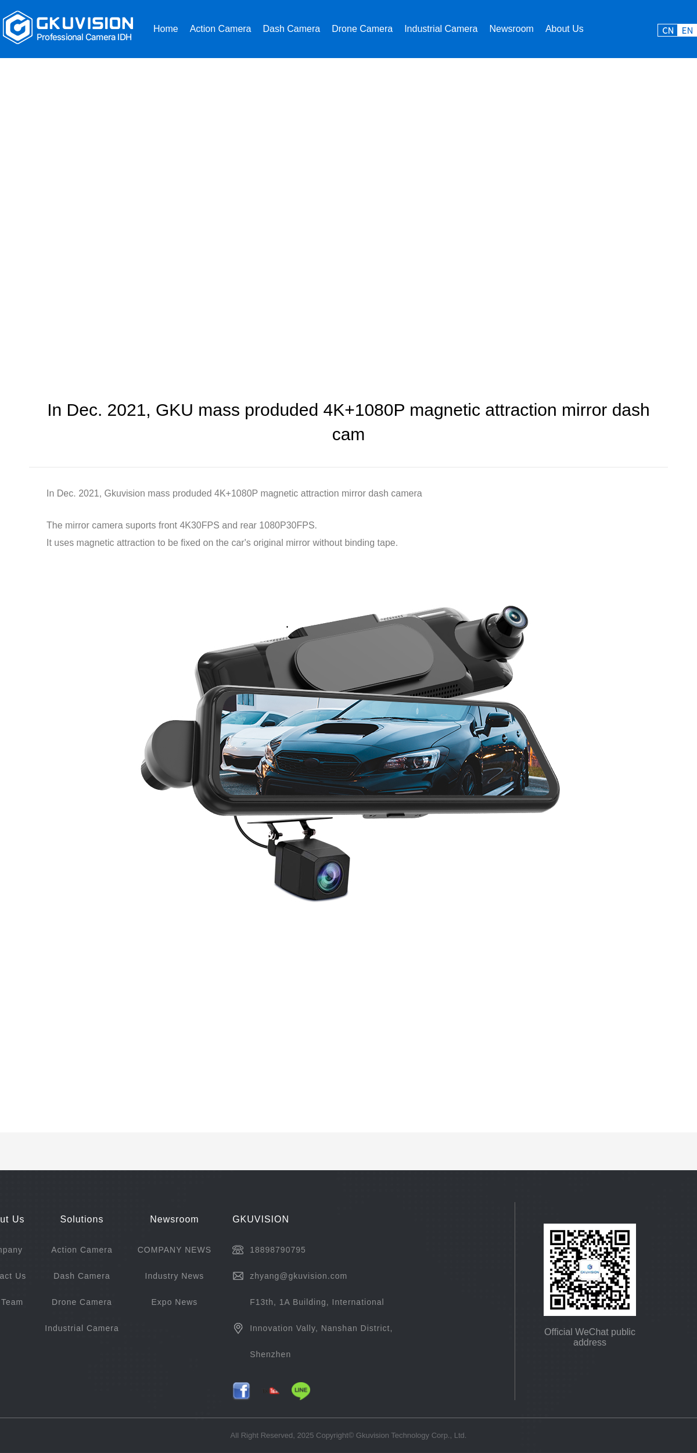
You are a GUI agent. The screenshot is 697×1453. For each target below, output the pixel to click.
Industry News (174, 1276)
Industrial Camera (440, 29)
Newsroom (511, 29)
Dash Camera (292, 29)
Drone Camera (362, 29)
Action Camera (221, 29)
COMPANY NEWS (174, 1249)
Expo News (175, 1302)
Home (165, 29)
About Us (564, 29)
